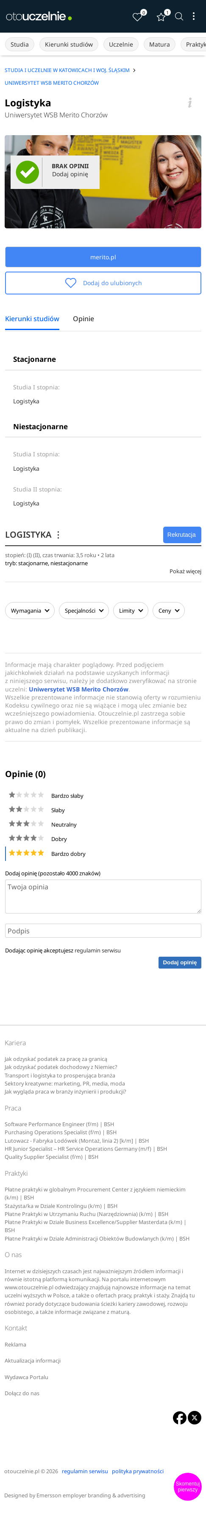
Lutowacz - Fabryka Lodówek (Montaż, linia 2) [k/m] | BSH (77, 1140)
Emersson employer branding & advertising (90, 1495)
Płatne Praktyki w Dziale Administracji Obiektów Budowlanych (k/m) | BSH (97, 1238)
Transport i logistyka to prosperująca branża (60, 1075)
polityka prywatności (138, 1471)
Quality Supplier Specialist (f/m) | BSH (51, 1156)
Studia (20, 44)
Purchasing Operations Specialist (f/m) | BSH (61, 1132)
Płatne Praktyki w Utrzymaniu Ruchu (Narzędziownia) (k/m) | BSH (86, 1214)
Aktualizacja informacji (33, 1360)
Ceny (169, 610)
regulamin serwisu (98, 950)
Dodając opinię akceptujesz (63, 950)
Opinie (83, 319)
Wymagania (30, 610)
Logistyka (26, 401)
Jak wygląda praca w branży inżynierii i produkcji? (65, 1091)
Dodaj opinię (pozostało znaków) (52, 873)
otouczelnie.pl (21, 1471)
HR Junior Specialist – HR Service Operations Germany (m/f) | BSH (86, 1148)
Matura (159, 44)
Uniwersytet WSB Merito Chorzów (56, 114)
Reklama (15, 1344)
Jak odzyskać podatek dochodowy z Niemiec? (61, 1067)
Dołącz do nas (22, 1393)
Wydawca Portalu (26, 1377)
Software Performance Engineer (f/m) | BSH (59, 1124)
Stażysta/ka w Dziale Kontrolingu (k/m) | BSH (61, 1206)
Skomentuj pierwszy (188, 1487)
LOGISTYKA (33, 534)
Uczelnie (121, 44)
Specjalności (84, 610)
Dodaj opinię (180, 962)
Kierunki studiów (69, 44)
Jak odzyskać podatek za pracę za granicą (56, 1059)
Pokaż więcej (185, 571)
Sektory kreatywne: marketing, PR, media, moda (65, 1083)
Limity (130, 610)
